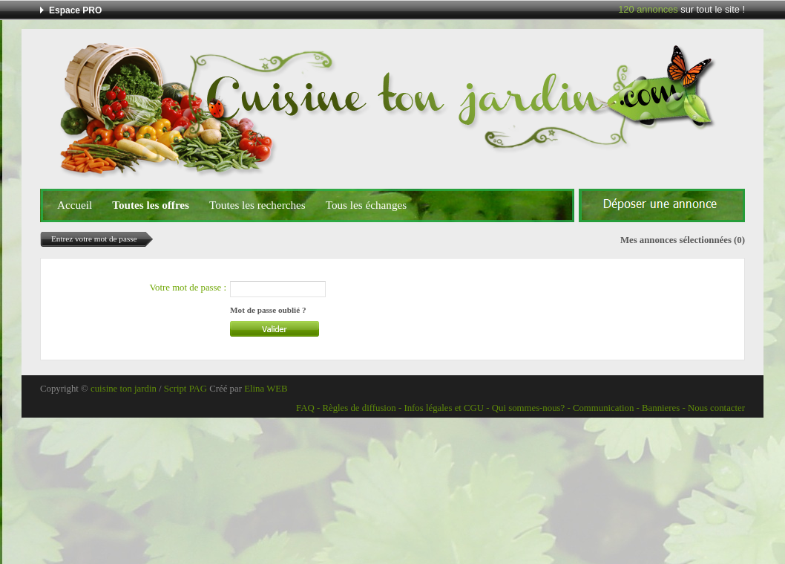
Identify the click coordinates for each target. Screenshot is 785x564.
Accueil (74, 204)
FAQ (305, 408)
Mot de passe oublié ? (268, 309)
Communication (603, 408)
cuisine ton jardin (124, 388)
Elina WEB (265, 388)
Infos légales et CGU (444, 408)
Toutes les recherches (257, 204)
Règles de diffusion (358, 408)
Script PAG (185, 388)
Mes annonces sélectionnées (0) (682, 240)
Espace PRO (75, 10)
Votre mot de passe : (187, 287)
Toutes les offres (150, 204)
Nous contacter (716, 408)
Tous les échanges (366, 204)
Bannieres (661, 408)
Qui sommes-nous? (528, 408)
